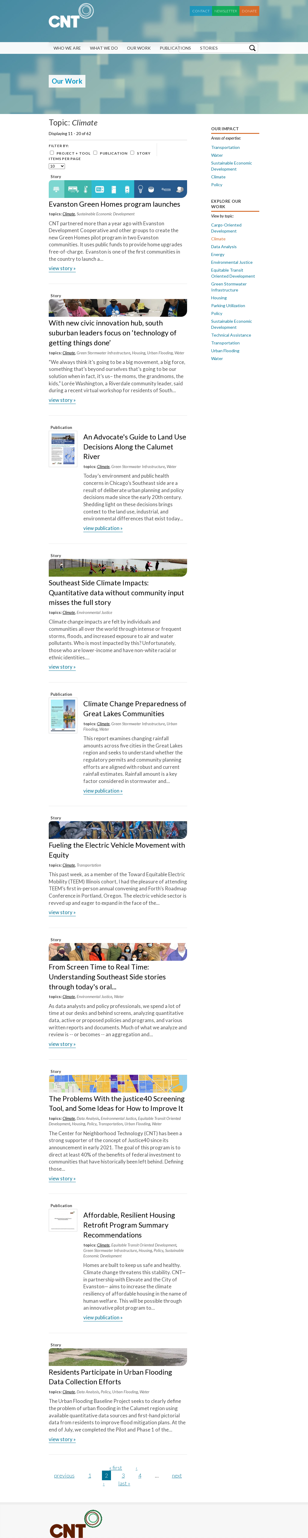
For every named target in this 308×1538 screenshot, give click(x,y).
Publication (114, 153)
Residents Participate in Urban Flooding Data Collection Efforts (110, 1377)
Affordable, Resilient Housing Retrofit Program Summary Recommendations (129, 1225)
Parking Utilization (228, 305)
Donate (249, 11)
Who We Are (67, 48)
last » (124, 1483)
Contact (201, 11)
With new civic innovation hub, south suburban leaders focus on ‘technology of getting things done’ (113, 333)
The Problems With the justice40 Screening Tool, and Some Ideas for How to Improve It (117, 1103)
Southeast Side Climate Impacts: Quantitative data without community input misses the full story (116, 592)
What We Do (104, 48)
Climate (69, 213)
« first (115, 1467)
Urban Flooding (160, 352)
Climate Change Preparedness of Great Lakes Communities (134, 708)
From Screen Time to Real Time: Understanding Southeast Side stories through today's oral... (107, 977)
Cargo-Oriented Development (226, 227)
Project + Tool (74, 153)
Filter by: (59, 145)
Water (179, 352)
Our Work (139, 48)
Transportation (89, 865)
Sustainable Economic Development (105, 213)
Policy (92, 1123)
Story (144, 153)
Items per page (65, 158)
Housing (138, 352)
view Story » (62, 268)
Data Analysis (88, 1118)
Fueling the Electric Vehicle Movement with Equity (117, 850)
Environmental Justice (94, 612)
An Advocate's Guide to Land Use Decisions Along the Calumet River (134, 447)
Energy (217, 254)
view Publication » (103, 528)
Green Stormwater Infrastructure (103, 352)
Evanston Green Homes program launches (114, 204)
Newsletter (225, 11)
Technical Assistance (231, 334)
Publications (175, 48)
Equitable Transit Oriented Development (143, 1245)
